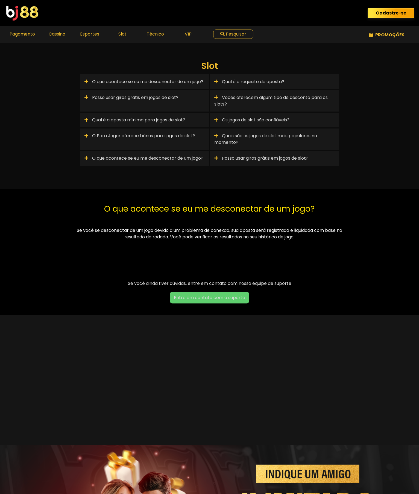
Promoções (387, 35)
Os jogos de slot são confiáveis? (251, 120)
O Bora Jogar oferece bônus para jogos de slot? (139, 136)
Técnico (155, 34)
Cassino (57, 34)
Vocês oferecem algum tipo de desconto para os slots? (271, 100)
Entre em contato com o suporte (209, 297)
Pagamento (22, 34)
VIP (188, 34)
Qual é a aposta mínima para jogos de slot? (134, 120)
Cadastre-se (391, 13)
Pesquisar (233, 34)
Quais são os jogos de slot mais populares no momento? (265, 139)
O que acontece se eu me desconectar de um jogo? (143, 81)
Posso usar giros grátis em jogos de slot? (131, 97)
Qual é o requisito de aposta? (249, 81)
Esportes (89, 34)
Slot (122, 34)
